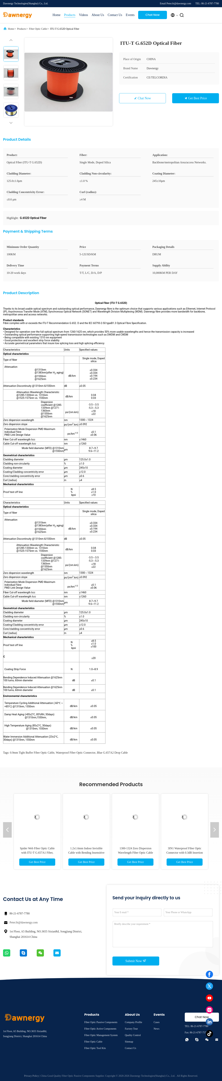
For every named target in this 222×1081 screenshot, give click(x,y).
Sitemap (129, 1041)
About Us (98, 15)
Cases (157, 1022)
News (156, 1028)
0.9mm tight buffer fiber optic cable (32, 752)
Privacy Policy (31, 1076)
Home (56, 15)
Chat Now (153, 15)
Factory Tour (131, 1028)
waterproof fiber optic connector (75, 752)
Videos (83, 15)
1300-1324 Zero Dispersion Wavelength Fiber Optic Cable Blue (135, 852)
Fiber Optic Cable (38, 29)
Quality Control (133, 1035)
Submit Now (135, 961)
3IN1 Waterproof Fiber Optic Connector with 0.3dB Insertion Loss (184, 852)
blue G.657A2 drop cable (112, 752)
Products (69, 15)
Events (130, 15)
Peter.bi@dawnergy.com (24, 922)
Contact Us (115, 15)
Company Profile (133, 1022)
